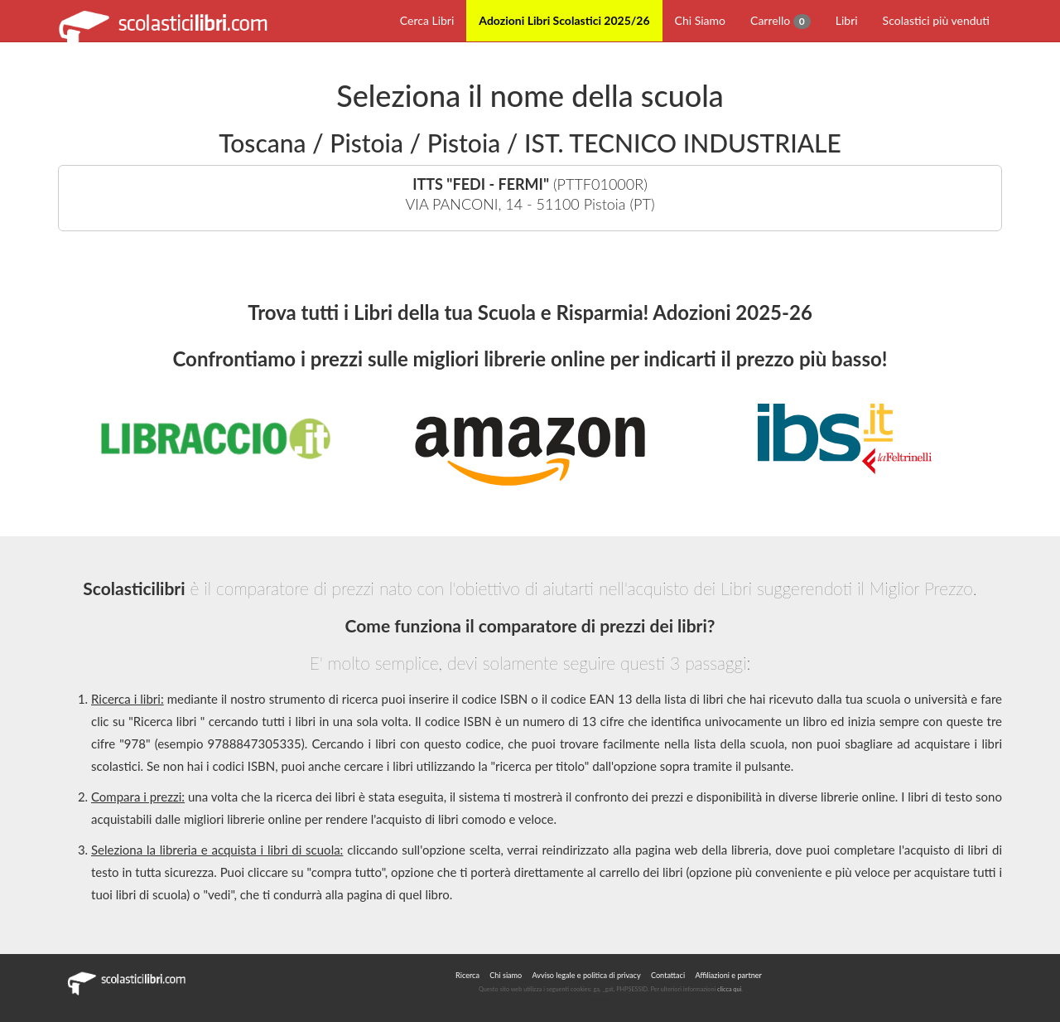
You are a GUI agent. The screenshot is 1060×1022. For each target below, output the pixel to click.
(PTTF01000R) (530, 194)
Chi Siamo (700, 20)
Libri (847, 20)
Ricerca (467, 975)
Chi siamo (505, 975)
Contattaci (668, 975)
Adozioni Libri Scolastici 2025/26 (564, 20)
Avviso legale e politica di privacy (586, 975)
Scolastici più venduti (936, 20)
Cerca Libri (427, 20)
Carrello (780, 21)
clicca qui (729, 989)
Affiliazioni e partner (728, 975)
